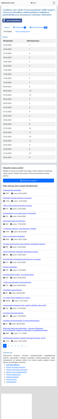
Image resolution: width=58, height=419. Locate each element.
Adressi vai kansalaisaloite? (16, 372)
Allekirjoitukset (38, 27)
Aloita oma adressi (28, 180)
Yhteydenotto (11, 382)
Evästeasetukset (12, 377)
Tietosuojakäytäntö (22, 31)
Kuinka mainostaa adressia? (16, 370)
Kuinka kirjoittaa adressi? (15, 367)
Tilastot (8, 31)
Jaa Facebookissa (11, 20)
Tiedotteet (19, 27)
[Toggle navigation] (54, 3)
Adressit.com (7, 2)
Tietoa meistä (11, 379)
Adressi (7, 27)
